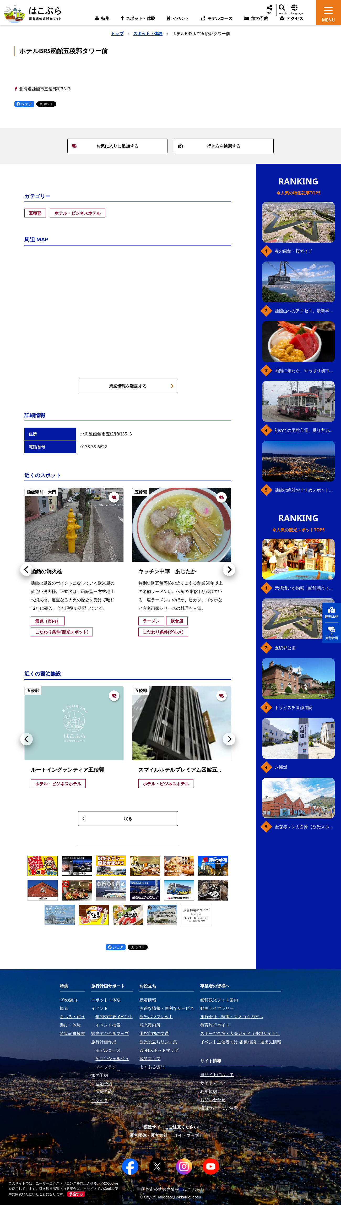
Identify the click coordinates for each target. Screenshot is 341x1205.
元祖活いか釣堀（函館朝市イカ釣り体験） (305, 588)
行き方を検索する (209, 146)
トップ (117, 33)
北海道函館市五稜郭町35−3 (45, 89)
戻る (107, 818)
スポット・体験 (148, 33)
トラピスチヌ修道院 (293, 707)
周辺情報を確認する (141, 386)
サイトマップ (186, 1135)
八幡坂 (281, 767)
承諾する (76, 1194)
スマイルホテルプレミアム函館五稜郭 (183, 769)
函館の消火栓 (46, 571)
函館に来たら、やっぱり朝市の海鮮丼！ (305, 370)
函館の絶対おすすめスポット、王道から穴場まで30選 (305, 490)
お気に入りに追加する (105, 146)
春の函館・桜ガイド (293, 251)
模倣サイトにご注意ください (170, 1127)
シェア (24, 103)
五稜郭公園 (285, 648)
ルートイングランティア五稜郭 (67, 769)
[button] (26, 569)
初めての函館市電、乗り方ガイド (305, 430)
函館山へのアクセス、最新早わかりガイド (305, 311)
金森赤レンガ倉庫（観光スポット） (305, 827)
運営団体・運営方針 (148, 1135)
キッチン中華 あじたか (167, 571)
